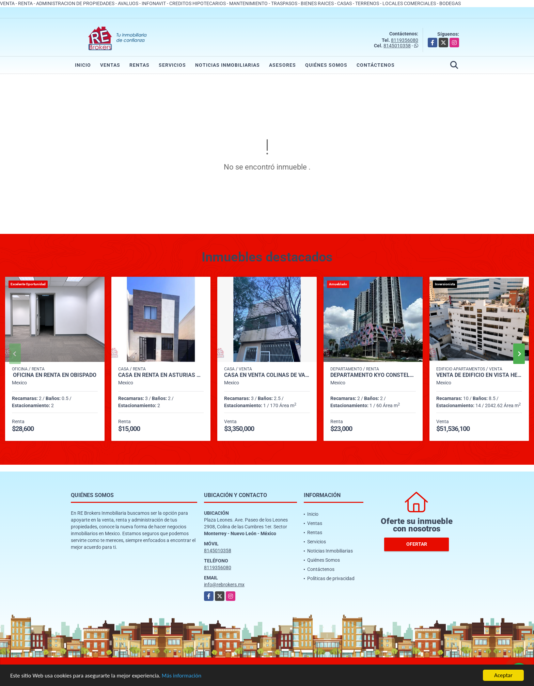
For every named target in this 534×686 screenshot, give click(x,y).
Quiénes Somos (326, 65)
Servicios (172, 65)
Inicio (83, 65)
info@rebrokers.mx (224, 584)
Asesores (282, 65)
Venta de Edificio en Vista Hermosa (479, 375)
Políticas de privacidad (331, 578)
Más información (181, 676)
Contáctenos (376, 65)
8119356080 (404, 40)
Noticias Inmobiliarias (227, 65)
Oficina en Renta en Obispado (54, 375)
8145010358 (397, 45)
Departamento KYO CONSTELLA (373, 375)
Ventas (110, 65)
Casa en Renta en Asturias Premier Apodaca (161, 375)
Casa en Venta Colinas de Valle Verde (267, 375)
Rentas (139, 65)
